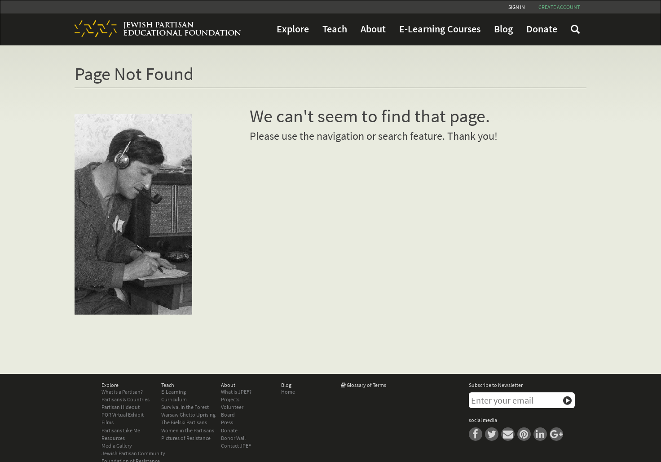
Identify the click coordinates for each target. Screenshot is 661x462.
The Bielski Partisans (184, 422)
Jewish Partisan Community (133, 453)
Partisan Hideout (120, 407)
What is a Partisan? (122, 391)
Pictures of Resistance (186, 438)
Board (228, 414)
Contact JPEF (236, 445)
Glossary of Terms (366, 385)
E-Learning (173, 391)
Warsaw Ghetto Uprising (188, 414)
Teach (334, 29)
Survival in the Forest (185, 407)
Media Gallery (116, 445)
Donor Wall (233, 438)
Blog (503, 29)
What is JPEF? (236, 391)
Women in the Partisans (187, 430)
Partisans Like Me (120, 430)
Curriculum (174, 399)
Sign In (516, 7)
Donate (541, 29)
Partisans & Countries (125, 399)
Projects (230, 399)
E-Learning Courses (439, 29)
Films (107, 422)
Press (227, 422)
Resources (113, 438)
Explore (293, 29)
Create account (559, 7)
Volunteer (232, 407)
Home (288, 391)
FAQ (575, 29)
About (373, 29)
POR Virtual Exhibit (122, 414)
